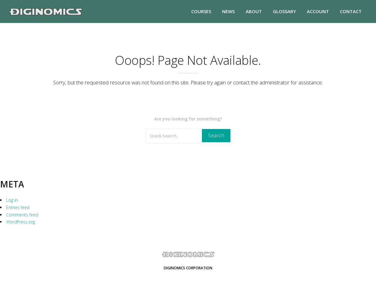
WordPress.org (20, 222)
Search (216, 135)
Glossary (284, 11)
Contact (351, 11)
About (254, 11)
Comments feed (22, 215)
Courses (201, 11)
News (228, 11)
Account (318, 11)
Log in (12, 200)
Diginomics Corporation (188, 268)
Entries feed (18, 207)
